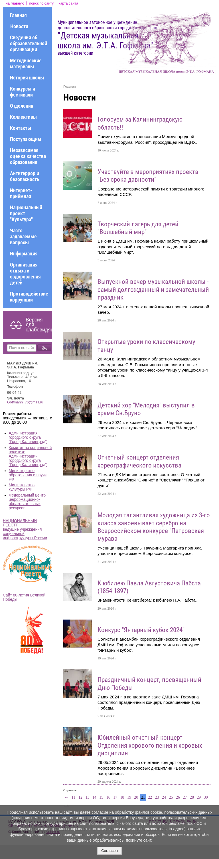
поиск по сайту (41, 3)
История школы (27, 78)
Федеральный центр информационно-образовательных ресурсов (27, 501)
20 (136, 797)
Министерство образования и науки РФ (28, 475)
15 (101, 797)
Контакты (20, 128)
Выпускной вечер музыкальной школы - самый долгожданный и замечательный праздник (153, 289)
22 (150, 797)
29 (199, 797)
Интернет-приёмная (21, 193)
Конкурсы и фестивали (22, 92)
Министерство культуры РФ (22, 487)
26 (178, 797)
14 (94, 797)
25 (171, 797)
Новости (19, 26)
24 (164, 797)
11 (73, 797)
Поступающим (25, 139)
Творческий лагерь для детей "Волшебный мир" (138, 228)
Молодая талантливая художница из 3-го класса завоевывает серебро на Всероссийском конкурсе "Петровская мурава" (154, 526)
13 (87, 797)
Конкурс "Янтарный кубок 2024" (141, 630)
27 (185, 797)
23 (157, 797)
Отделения (21, 106)
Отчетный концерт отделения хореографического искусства (139, 461)
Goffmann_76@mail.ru (25, 402)
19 (129, 797)
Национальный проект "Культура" (26, 213)
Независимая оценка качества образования (28, 156)
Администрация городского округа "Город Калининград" (28, 437)
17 (115, 797)
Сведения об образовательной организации (28, 43)
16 (108, 797)
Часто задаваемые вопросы (23, 236)
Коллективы (23, 117)
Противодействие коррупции (29, 297)
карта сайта (68, 3)
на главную (15, 3)
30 (206, 797)
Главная (18, 15)
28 (192, 797)
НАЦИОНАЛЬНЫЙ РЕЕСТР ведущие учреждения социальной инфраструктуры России (25, 529)
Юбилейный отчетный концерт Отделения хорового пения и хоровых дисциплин (150, 745)
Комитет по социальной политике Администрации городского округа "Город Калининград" (30, 456)
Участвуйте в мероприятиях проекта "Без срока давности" (148, 175)
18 (122, 797)
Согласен (109, 850)
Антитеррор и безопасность (24, 176)
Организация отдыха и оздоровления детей (25, 274)
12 (80, 797)
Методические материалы (26, 63)
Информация (24, 254)
